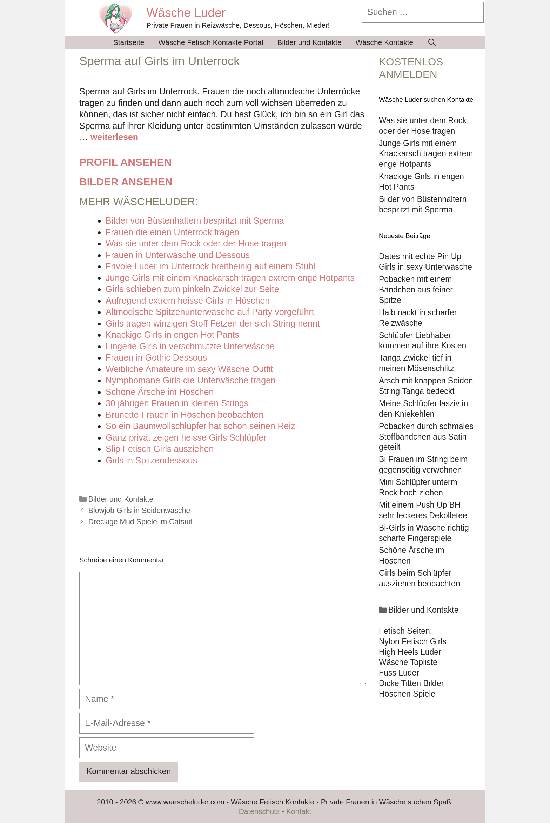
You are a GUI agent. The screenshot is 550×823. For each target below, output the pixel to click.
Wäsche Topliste (408, 662)
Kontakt (298, 811)
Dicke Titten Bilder (411, 683)
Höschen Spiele (407, 693)
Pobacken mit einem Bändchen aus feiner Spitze (416, 290)
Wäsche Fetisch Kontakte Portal (211, 42)
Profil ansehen (125, 162)
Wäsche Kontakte (385, 42)
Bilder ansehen (126, 181)
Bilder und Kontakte (309, 42)
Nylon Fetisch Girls (413, 641)
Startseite (129, 42)
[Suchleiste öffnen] (432, 42)
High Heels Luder (410, 652)
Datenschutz (259, 811)
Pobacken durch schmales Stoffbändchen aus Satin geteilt (426, 437)
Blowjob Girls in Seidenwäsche (139, 510)
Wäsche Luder (186, 12)
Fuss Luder (399, 672)
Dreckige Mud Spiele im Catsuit (140, 522)
